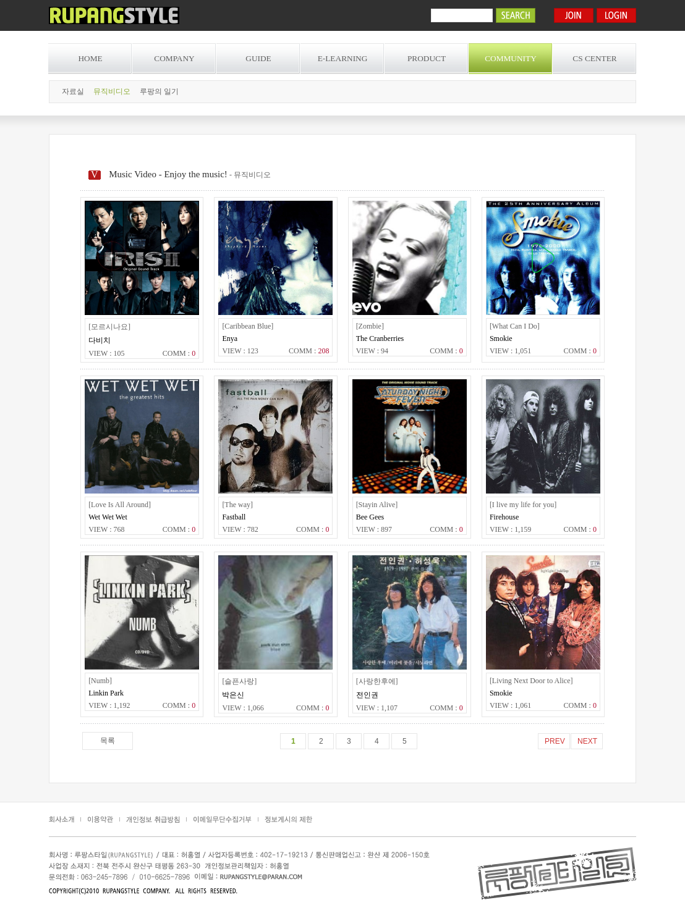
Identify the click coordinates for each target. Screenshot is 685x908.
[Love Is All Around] (119, 504)
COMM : (179, 353)
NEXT (587, 741)
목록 (107, 740)
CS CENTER (594, 58)
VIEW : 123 (240, 351)
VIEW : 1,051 (510, 351)
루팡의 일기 (159, 91)
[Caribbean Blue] (247, 326)
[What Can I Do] (515, 326)
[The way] (237, 504)
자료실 (73, 91)
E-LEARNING (343, 58)
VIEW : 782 (240, 529)
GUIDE (258, 58)
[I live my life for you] (523, 504)
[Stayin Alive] (377, 504)
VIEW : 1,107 (377, 708)
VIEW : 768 (106, 529)
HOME (90, 58)
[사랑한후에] (377, 681)
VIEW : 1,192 (109, 705)
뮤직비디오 (111, 91)
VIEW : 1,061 (510, 705)
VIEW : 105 (106, 353)
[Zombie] (370, 326)
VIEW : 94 (372, 351)
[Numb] (100, 680)
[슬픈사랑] (239, 681)
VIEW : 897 (374, 529)
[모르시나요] (109, 326)
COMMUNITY (511, 58)
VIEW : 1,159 (510, 529)
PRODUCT (426, 58)
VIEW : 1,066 (242, 708)
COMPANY (174, 58)
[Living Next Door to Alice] (531, 680)
